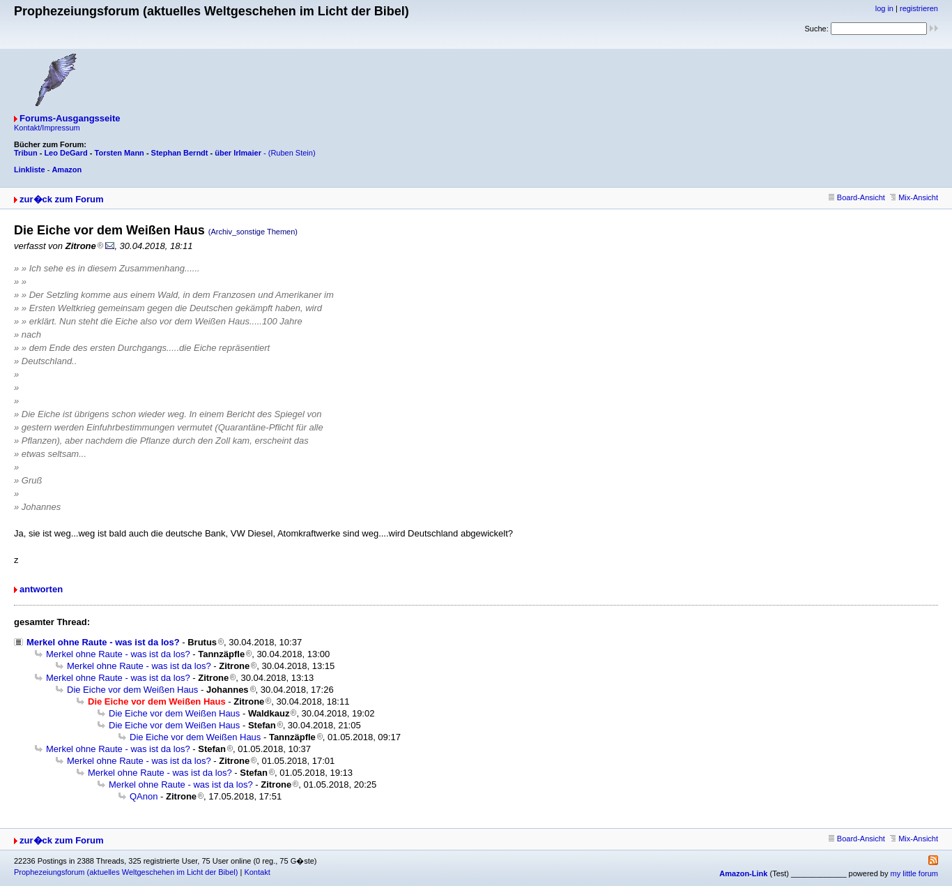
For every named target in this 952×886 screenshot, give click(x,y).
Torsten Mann (119, 153)
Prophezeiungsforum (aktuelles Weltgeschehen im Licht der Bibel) (126, 872)
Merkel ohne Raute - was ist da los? (103, 642)
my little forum (914, 873)
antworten (41, 589)
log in (884, 8)
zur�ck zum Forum (62, 199)
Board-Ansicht (857, 197)
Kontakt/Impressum (47, 127)
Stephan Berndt (179, 153)
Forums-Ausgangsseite (70, 118)
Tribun (26, 153)
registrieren (919, 8)
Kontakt (257, 872)
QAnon (144, 796)
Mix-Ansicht (914, 197)
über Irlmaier (238, 153)
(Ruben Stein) (292, 153)
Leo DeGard (65, 153)
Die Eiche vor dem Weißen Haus (132, 689)
